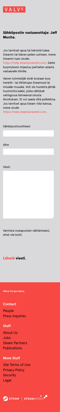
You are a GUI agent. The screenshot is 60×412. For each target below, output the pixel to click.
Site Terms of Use (16, 365)
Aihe (6, 144)
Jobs (7, 338)
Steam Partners (15, 343)
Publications (12, 348)
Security (9, 375)
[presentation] (27, 246)
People (8, 311)
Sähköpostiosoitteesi (16, 126)
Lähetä (9, 258)
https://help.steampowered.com (24, 62)
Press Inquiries (14, 316)
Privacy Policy (13, 370)
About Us (10, 333)
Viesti (6, 167)
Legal (7, 380)
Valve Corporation (13, 291)
